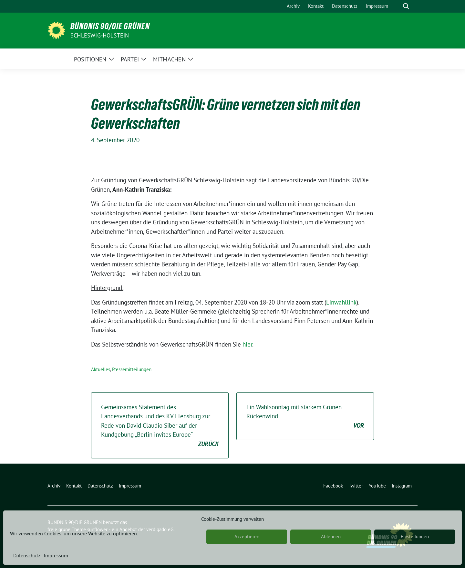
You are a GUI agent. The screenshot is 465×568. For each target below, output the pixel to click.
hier (247, 344)
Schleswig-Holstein (99, 35)
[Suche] (397, 6)
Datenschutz (26, 555)
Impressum (56, 555)
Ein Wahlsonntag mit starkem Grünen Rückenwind (305, 416)
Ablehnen (331, 536)
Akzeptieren (246, 536)
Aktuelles (100, 369)
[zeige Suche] (406, 6)
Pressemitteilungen (131, 369)
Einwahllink (341, 302)
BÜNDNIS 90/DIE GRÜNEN (110, 26)
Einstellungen (415, 536)
